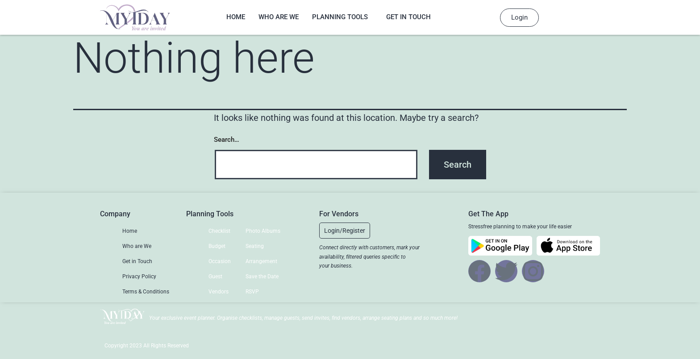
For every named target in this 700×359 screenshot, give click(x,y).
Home (235, 17)
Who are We (278, 17)
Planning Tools (340, 17)
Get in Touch (408, 17)
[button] (344, 231)
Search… (226, 140)
